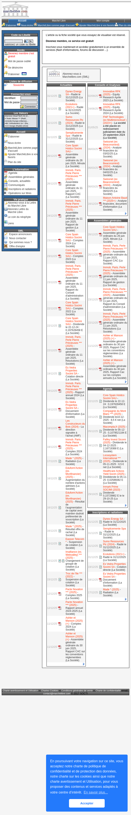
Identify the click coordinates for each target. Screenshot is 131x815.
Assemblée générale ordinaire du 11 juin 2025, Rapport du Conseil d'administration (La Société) (74, 288)
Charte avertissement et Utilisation (20, 690)
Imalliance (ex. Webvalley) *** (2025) (74, 554)
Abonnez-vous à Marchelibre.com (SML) (76, 75)
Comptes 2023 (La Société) (74, 259)
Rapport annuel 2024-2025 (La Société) (74, 611)
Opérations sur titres (19, 193)
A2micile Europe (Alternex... (20, 121)
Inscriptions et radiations (22, 189)
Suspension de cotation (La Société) (74, 545)
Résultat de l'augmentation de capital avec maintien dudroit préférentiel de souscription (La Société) (75, 512)
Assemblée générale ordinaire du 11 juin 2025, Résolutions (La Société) (74, 356)
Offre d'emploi (17, 246)
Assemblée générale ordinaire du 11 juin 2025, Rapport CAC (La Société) (74, 189)
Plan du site (123, 25)
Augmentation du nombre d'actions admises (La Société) (75, 484)
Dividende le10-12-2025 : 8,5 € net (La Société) (114, 419)
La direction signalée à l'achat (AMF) (75, 431)
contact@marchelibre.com (57, 693)
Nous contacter (17, 238)
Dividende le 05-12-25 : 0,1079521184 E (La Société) (115, 432)
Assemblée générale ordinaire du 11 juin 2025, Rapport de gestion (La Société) (74, 221)
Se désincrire (15, 67)
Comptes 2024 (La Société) (74, 243)
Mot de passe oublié (19, 61)
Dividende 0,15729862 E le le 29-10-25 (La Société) (113, 497)
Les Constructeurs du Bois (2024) (75, 423)
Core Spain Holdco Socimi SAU (74, 148)
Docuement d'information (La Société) (75, 414)
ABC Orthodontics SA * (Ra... (20, 123)
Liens (11, 223)
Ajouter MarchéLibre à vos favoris (94, 25)
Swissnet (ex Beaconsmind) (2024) (111, 144)
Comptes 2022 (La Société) (74, 311)
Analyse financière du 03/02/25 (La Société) (112, 152)
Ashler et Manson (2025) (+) (74, 620)
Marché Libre (59, 20)
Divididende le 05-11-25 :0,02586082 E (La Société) (115, 479)
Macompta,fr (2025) (114, 426)
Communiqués (16, 185)
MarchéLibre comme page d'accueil (54, 25)
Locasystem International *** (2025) (112, 458)
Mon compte (103, 20)
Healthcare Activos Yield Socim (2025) (113, 472)
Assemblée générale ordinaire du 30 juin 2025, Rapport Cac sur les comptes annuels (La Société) (114, 372)
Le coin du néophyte (19, 217)
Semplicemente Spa (114, 528)
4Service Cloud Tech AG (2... (20, 116)
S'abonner (9, 25)
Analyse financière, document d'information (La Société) (115, 205)
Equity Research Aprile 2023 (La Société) (113, 97)
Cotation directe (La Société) (74, 378)
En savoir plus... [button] (96, 792)
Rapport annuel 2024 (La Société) (75, 395)
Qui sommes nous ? (20, 242)
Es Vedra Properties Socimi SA (71, 370)
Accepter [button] (86, 803)
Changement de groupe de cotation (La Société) (75, 565)
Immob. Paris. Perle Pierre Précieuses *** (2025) (74, 175)
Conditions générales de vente (77, 690)
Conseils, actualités (19, 181)
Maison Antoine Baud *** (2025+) (115, 199)
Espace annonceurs (20, 234)
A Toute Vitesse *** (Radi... (20, 118)
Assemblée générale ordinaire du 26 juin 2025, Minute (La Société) (75, 160)
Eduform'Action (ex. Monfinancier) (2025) (74, 472)
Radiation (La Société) (73, 463)
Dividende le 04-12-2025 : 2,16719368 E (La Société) (115, 447)
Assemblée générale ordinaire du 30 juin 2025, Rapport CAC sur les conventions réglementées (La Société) (75, 650)
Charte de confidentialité (108, 690)
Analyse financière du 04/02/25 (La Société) (112, 171)
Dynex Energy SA (113, 518)
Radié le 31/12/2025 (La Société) (74, 97)
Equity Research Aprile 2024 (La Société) (113, 110)
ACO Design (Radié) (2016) (20, 126)
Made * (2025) (74, 458)
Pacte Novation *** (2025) (74, 591)
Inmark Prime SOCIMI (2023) (111, 488)
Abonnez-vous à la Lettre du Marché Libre (22, 204)
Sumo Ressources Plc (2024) (74, 120)
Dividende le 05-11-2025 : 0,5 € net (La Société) (115, 464)
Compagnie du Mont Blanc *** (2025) (114, 412)
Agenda (12, 172)
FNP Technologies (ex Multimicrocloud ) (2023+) (115, 120)
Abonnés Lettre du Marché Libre (18, 211)
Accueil (22, 20)
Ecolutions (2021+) (71, 106)
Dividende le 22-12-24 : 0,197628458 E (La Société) (75, 329)
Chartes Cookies (49, 690)
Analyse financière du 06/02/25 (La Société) (112, 190)
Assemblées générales (21, 177)
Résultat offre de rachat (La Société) (75, 532)
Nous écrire (25, 25)
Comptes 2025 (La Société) (74, 597)
